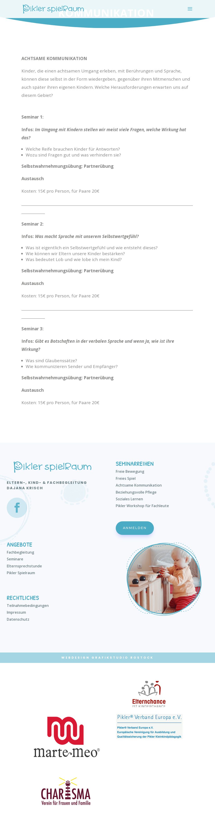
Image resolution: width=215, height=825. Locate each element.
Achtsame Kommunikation (139, 485)
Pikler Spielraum (21, 572)
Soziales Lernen (129, 498)
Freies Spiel (126, 478)
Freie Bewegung (130, 471)
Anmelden (135, 528)
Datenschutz (18, 619)
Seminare (15, 559)
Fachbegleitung (20, 552)
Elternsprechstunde (24, 566)
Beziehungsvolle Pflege (136, 492)
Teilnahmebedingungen (28, 605)
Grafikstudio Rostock (123, 657)
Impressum (16, 612)
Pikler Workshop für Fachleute (142, 505)
